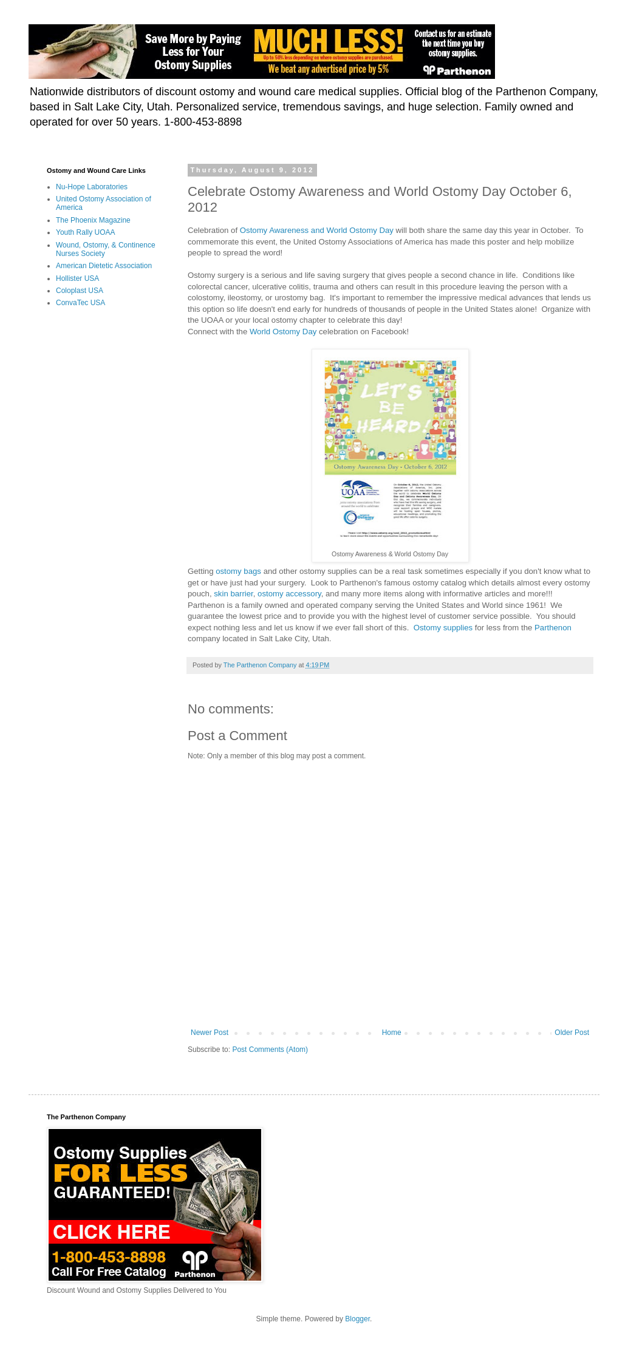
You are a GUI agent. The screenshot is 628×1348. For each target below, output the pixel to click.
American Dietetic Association (104, 265)
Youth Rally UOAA (85, 232)
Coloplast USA (79, 290)
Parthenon (553, 627)
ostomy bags (238, 571)
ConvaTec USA (80, 302)
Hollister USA (77, 278)
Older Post (572, 1032)
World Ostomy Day (283, 331)
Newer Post (209, 1032)
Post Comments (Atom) (270, 1049)
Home (391, 1032)
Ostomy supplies (443, 627)
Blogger (357, 1319)
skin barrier (233, 593)
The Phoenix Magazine (93, 220)
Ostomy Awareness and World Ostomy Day (317, 230)
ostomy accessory (289, 593)
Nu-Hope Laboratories (92, 187)
